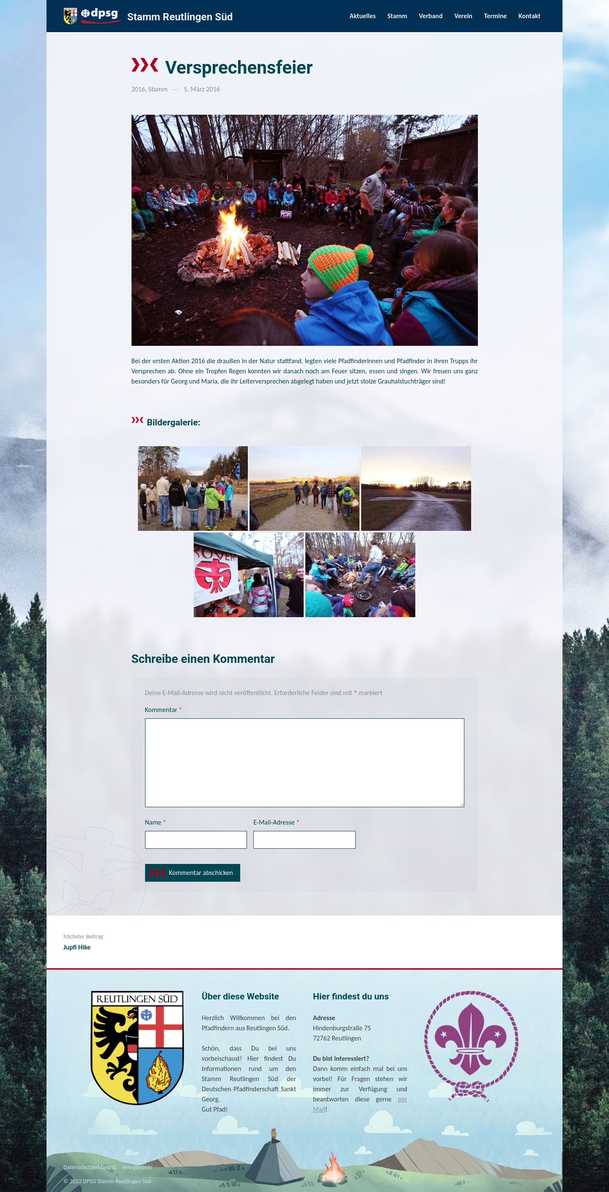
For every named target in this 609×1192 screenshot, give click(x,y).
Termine (495, 16)
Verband (430, 16)
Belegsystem (137, 1167)
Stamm (397, 16)
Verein (463, 16)
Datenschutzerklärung (89, 1167)
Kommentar (163, 710)
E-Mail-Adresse (276, 822)
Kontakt (529, 16)
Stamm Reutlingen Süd (180, 17)
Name (155, 822)
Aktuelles (363, 16)
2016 (138, 89)
